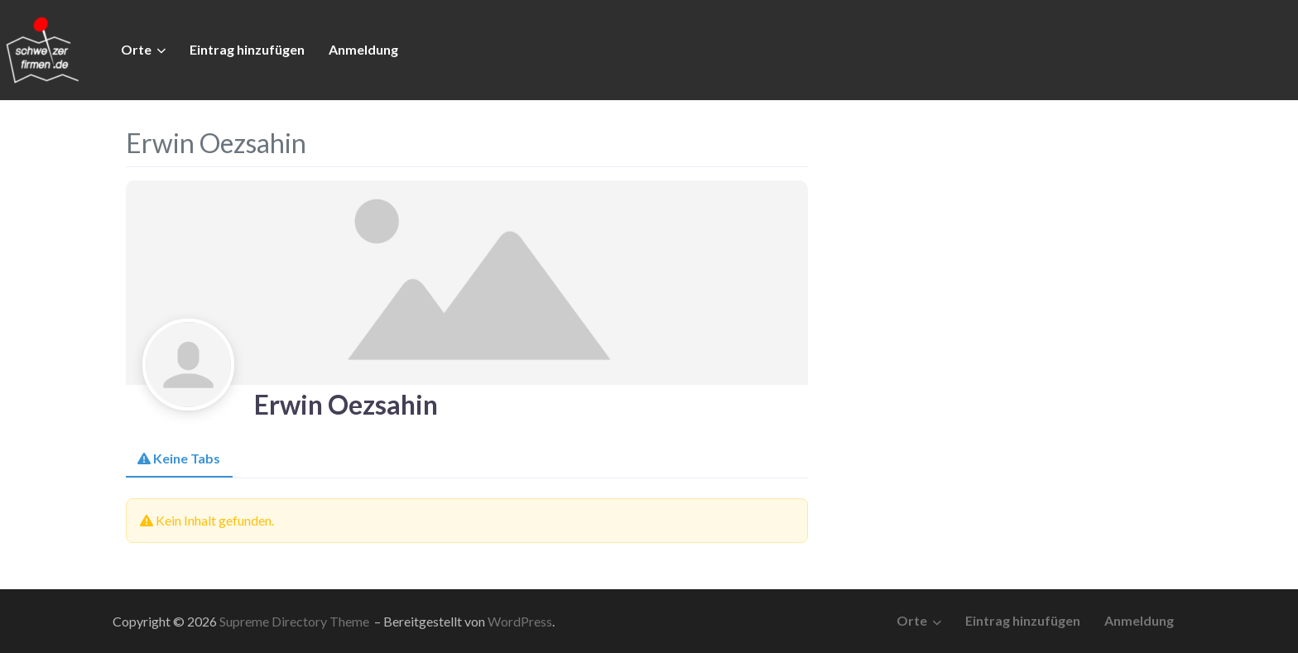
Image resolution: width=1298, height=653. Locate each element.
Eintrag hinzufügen (247, 49)
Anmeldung (363, 49)
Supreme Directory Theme (295, 621)
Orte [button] (136, 49)
